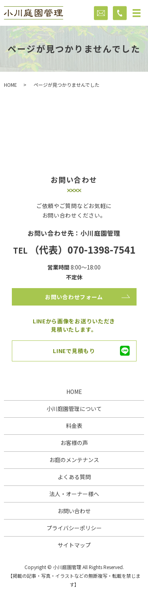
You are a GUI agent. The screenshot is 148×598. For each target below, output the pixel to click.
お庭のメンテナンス (74, 460)
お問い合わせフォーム (74, 297)
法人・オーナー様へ (74, 494)
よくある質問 (74, 477)
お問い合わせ (74, 511)
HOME (10, 84)
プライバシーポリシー (74, 528)
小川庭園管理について (74, 409)
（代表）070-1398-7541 (82, 249)
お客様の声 (74, 443)
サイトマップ (74, 545)
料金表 (74, 426)
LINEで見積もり (74, 351)
